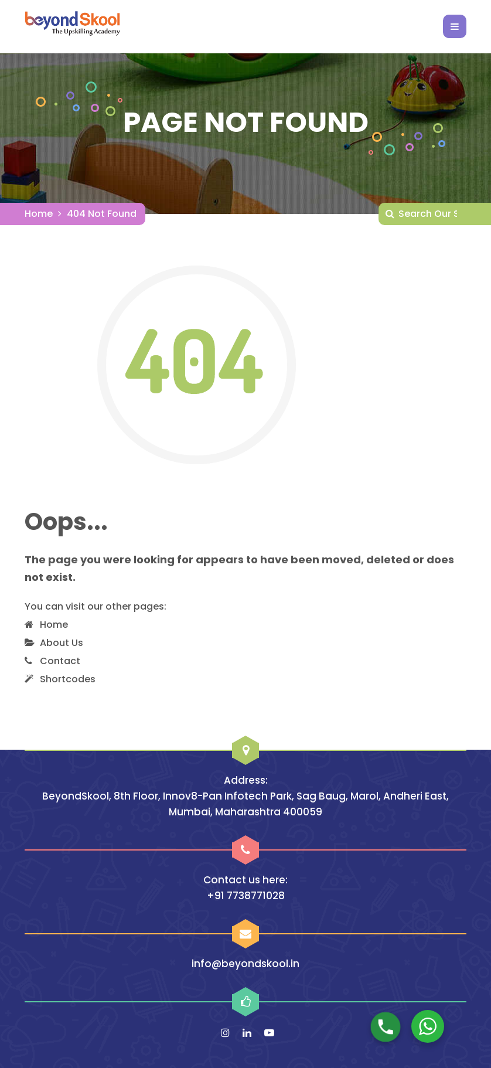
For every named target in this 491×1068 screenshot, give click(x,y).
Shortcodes (68, 679)
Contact (60, 661)
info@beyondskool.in (245, 964)
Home (39, 213)
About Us (61, 642)
